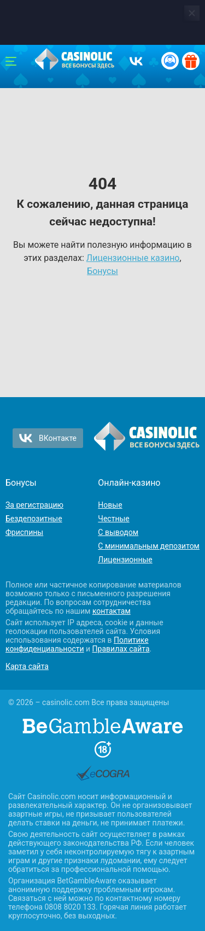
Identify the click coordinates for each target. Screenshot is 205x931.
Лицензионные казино (133, 258)
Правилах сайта (121, 648)
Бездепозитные (33, 518)
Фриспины (24, 532)
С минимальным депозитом (149, 546)
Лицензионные (125, 559)
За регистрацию (34, 505)
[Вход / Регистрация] (170, 60)
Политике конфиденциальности (77, 644)
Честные (113, 518)
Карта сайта (27, 666)
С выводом (118, 532)
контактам (111, 611)
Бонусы (102, 271)
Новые (110, 505)
